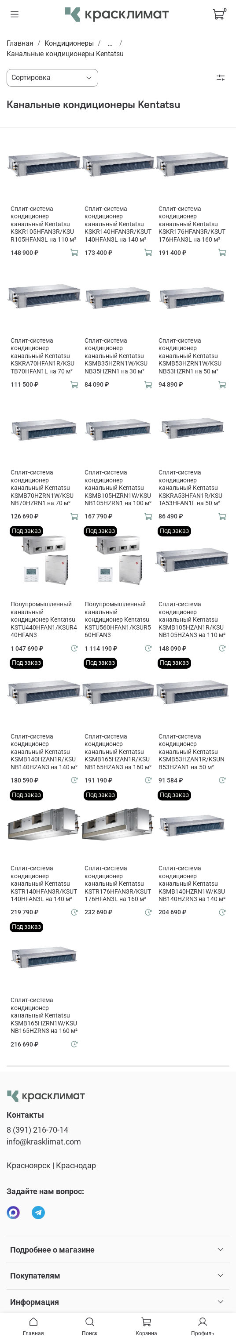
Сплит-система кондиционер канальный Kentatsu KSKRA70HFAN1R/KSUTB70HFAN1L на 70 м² (42, 356)
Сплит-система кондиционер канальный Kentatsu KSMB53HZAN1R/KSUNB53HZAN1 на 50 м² (192, 752)
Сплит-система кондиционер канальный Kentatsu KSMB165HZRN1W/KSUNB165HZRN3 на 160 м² (44, 1015)
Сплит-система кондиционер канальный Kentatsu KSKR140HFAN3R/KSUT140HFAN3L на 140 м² (118, 224)
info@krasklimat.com (44, 1141)
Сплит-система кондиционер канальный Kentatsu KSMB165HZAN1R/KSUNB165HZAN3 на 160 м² (118, 752)
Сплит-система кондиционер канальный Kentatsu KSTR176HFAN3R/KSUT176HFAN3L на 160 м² (118, 883)
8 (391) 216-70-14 (37, 1130)
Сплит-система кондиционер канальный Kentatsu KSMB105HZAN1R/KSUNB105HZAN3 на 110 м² (192, 619)
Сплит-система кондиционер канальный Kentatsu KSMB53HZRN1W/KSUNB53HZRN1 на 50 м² (190, 356)
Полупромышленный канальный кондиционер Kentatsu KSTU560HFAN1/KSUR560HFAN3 (118, 619)
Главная (20, 43)
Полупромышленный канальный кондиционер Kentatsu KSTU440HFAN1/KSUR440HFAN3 (44, 619)
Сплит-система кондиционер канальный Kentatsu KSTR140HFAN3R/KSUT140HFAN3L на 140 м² (44, 883)
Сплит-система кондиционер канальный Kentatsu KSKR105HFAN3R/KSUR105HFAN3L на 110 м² (43, 224)
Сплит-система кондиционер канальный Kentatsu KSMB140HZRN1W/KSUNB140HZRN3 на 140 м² (192, 883)
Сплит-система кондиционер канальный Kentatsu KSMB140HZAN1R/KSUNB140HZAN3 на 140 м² (44, 752)
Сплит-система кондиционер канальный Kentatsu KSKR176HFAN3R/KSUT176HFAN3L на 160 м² (192, 224)
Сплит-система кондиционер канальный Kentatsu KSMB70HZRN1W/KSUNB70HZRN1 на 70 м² (42, 488)
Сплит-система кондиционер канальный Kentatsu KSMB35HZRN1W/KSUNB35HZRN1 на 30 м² (116, 356)
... (110, 43)
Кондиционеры (69, 43)
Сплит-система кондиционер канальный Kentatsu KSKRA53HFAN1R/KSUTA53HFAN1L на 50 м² (190, 488)
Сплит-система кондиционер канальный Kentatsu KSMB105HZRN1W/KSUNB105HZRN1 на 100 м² (118, 488)
